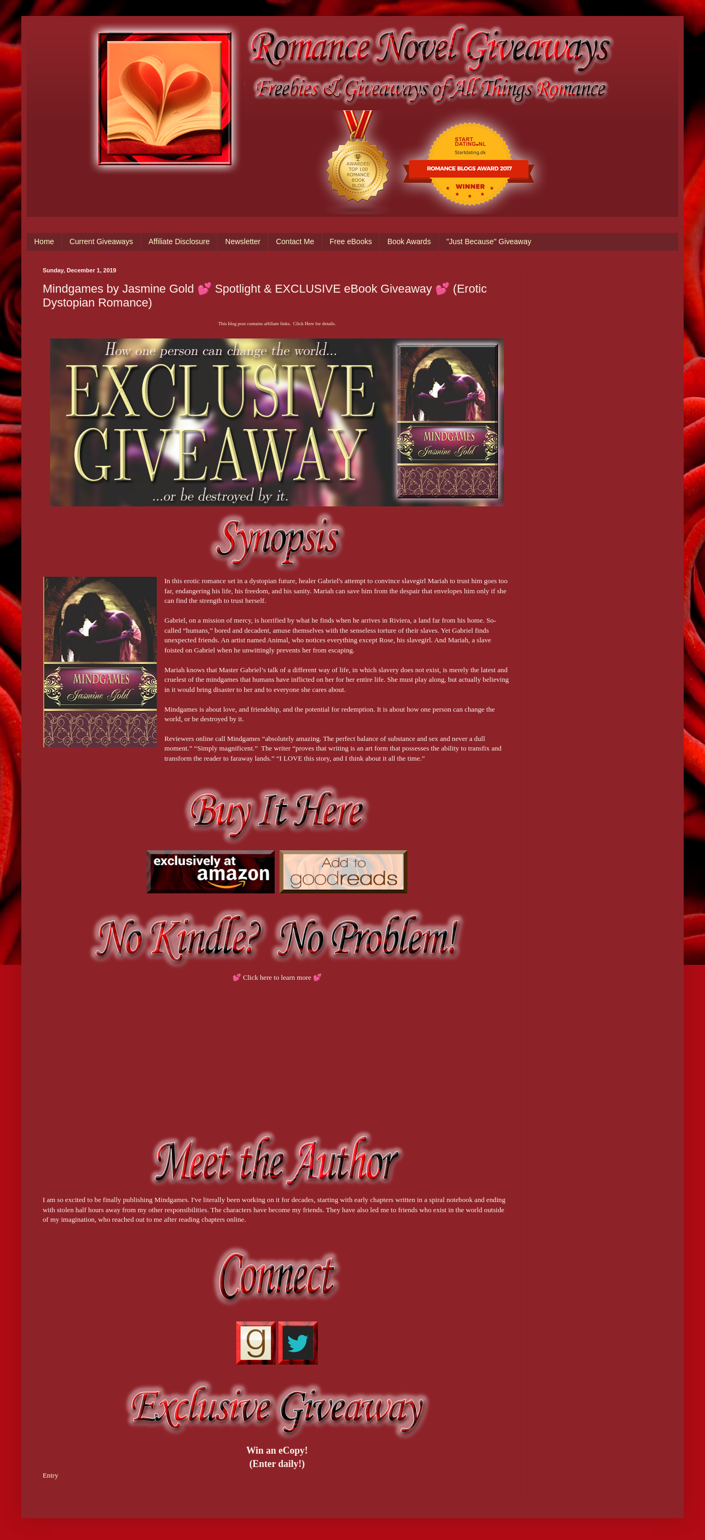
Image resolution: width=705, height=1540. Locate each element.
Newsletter (242, 241)
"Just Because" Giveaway (488, 241)
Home (44, 241)
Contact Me (295, 241)
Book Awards (408, 241)
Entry (50, 1475)
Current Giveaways (101, 241)
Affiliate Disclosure (179, 241)
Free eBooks (351, 241)
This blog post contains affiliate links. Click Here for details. (276, 323)
